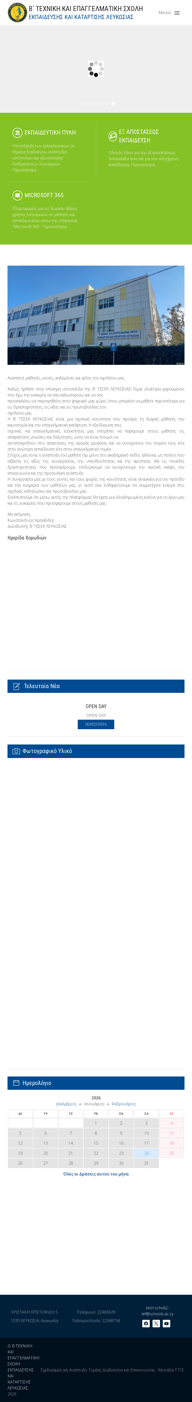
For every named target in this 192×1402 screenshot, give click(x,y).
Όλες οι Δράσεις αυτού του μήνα (96, 1174)
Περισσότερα (96, 724)
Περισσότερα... (25, 170)
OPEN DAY (96, 706)
